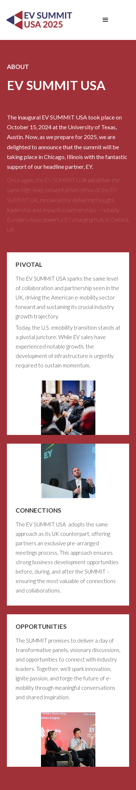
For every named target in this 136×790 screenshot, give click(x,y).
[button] (105, 20)
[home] (38, 20)
